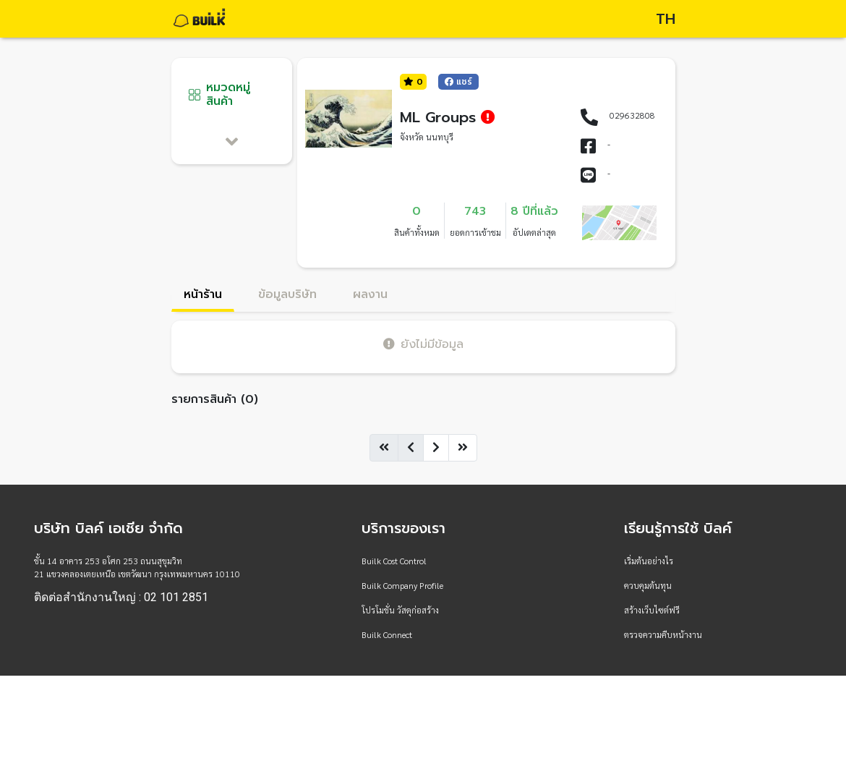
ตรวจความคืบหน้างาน (663, 634)
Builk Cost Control (394, 560)
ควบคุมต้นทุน (648, 585)
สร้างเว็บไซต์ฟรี (652, 610)
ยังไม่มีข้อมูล (423, 344)
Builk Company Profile (402, 585)
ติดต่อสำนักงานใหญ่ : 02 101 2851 (121, 597)
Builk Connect (387, 634)
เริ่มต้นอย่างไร (648, 560)
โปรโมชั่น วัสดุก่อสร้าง (400, 610)
